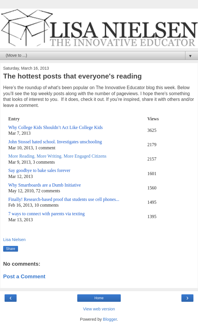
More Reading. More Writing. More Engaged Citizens (58, 156)
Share (10, 249)
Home (99, 298)
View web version (99, 309)
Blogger (110, 319)
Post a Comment (24, 276)
